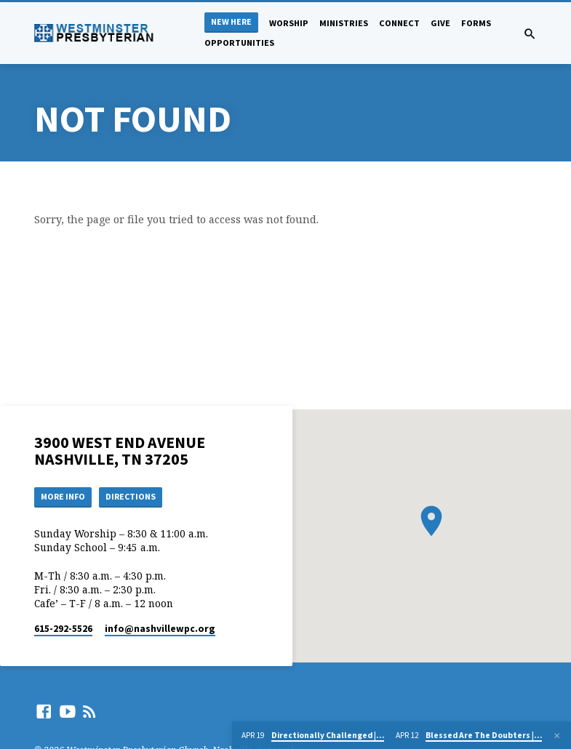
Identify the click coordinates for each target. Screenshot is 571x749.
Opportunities (239, 42)
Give (440, 22)
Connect (399, 22)
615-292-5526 (63, 629)
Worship (288, 22)
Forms (476, 22)
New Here (231, 21)
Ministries (343, 22)
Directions (137, 497)
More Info (65, 497)
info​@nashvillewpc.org (160, 629)
